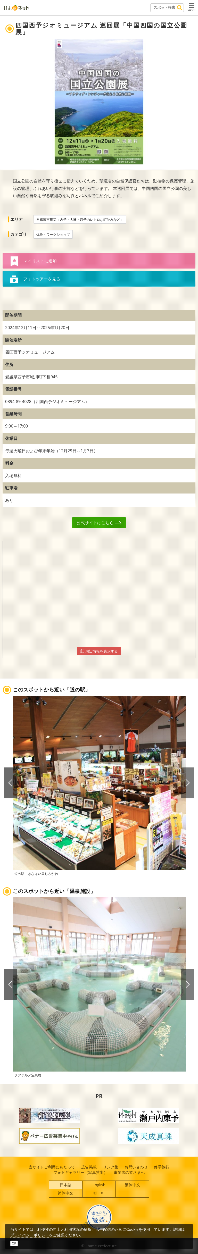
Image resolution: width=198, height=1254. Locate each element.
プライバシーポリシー (29, 1235)
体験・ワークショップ (53, 234)
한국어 (99, 1193)
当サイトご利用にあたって (52, 1166)
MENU (191, 7)
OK (14, 1243)
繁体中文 (132, 1184)
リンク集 (110, 1166)
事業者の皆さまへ (129, 1172)
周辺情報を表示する (99, 651)
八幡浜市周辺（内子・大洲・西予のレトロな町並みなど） (79, 219)
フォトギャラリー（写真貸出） (80, 1172)
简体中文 (65, 1193)
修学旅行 (161, 1166)
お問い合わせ (136, 1166)
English (99, 1184)
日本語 (65, 1184)
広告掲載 (89, 1166)
